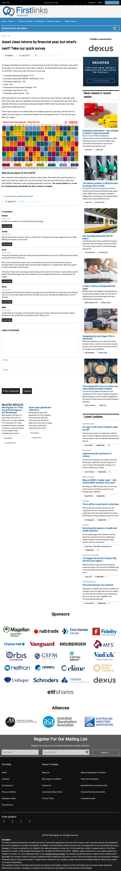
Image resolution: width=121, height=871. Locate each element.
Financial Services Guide (55, 854)
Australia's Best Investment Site (94, 785)
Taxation (85, 525)
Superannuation (88, 424)
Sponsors (92, 3)
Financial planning (89, 582)
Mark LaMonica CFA (91, 302)
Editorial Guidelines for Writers (93, 772)
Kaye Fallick (88, 445)
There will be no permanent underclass (100, 504)
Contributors (40, 21)
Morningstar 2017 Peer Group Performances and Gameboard (12, 410)
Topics (12, 21)
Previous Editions (25, 21)
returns (30, 196)
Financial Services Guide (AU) (93, 792)
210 (9, 36)
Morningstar (8, 438)
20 (108, 445)
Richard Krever (106, 546)
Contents (5, 779)
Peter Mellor (97, 546)
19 (97, 550)
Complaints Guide (88, 798)
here (69, 183)
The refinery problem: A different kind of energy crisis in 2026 (99, 184)
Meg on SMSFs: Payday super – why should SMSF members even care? (99, 481)
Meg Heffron (89, 496)
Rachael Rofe (89, 603)
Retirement (86, 450)
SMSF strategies (88, 477)
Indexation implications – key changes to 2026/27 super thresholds (100, 131)
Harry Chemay (89, 472)
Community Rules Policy (52, 792)
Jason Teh (88, 202)
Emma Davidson (90, 405)
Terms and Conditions (90, 779)
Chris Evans (88, 546)
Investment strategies (90, 555)
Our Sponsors (7, 785)
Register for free (112, 3)
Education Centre (55, 21)
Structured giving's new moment (97, 585)
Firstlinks (9, 55)
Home (4, 21)
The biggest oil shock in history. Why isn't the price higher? (99, 559)
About (100, 3)
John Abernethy (90, 252)
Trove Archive (7, 805)
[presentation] (20, 381)
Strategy (85, 501)
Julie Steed (88, 150)
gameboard (22, 196)
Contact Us (46, 785)
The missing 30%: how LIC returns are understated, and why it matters (100, 387)
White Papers (72, 21)
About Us (46, 772)
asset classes (10, 196)
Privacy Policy (48, 798)
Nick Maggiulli (89, 520)
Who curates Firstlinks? (51, 779)
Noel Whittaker (89, 353)
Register (106, 752)
